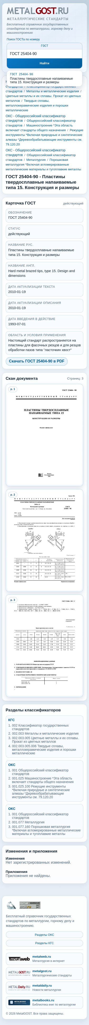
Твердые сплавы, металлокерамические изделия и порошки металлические (37, 106)
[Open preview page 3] (45, 646)
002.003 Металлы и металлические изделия (45, 734)
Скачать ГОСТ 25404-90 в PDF (36, 362)
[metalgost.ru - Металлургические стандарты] (44, 973)
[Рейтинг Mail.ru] (29, 905)
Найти (44, 64)
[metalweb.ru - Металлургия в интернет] (44, 959)
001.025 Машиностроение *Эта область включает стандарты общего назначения (43, 780)
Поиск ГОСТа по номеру (23, 39)
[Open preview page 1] (45, 436)
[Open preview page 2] (45, 541)
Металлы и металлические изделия (52, 92)
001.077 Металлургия (28, 823)
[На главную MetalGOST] (11, 905)
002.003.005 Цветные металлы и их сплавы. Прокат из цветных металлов (45, 740)
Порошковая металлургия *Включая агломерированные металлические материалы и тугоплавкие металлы (43, 165)
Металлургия (36, 160)
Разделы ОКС (44, 935)
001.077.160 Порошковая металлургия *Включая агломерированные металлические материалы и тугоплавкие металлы (46, 831)
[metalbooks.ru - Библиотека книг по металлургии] (44, 1002)
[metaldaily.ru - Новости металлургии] (44, 988)
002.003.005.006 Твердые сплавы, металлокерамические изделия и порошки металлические (44, 750)
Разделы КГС (44, 943)
